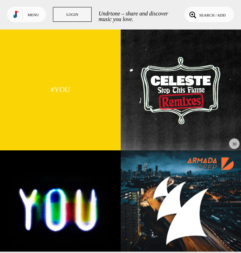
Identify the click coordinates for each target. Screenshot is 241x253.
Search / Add (207, 14)
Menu (33, 15)
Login (72, 14)
